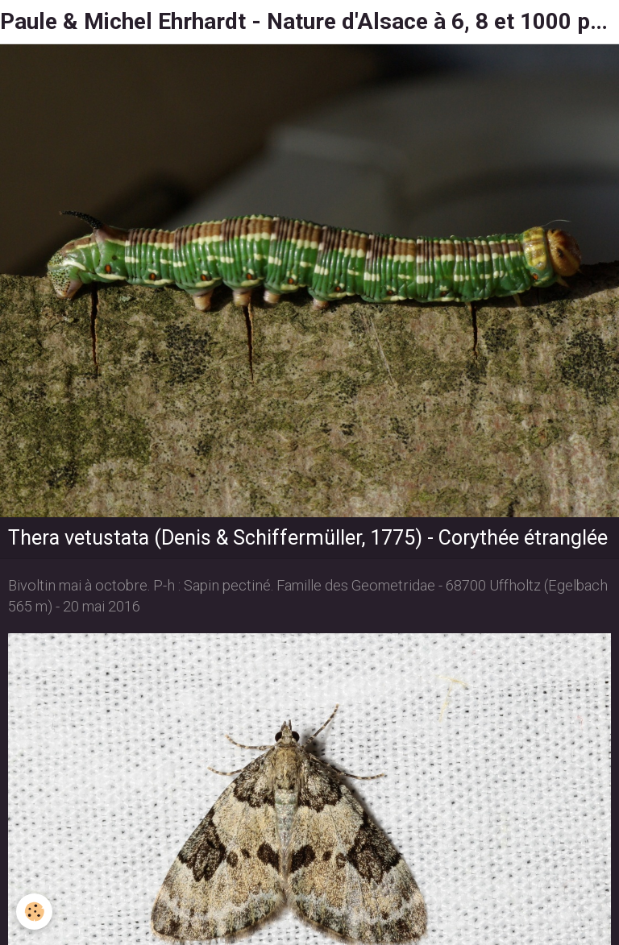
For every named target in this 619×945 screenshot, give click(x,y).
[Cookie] (34, 911)
